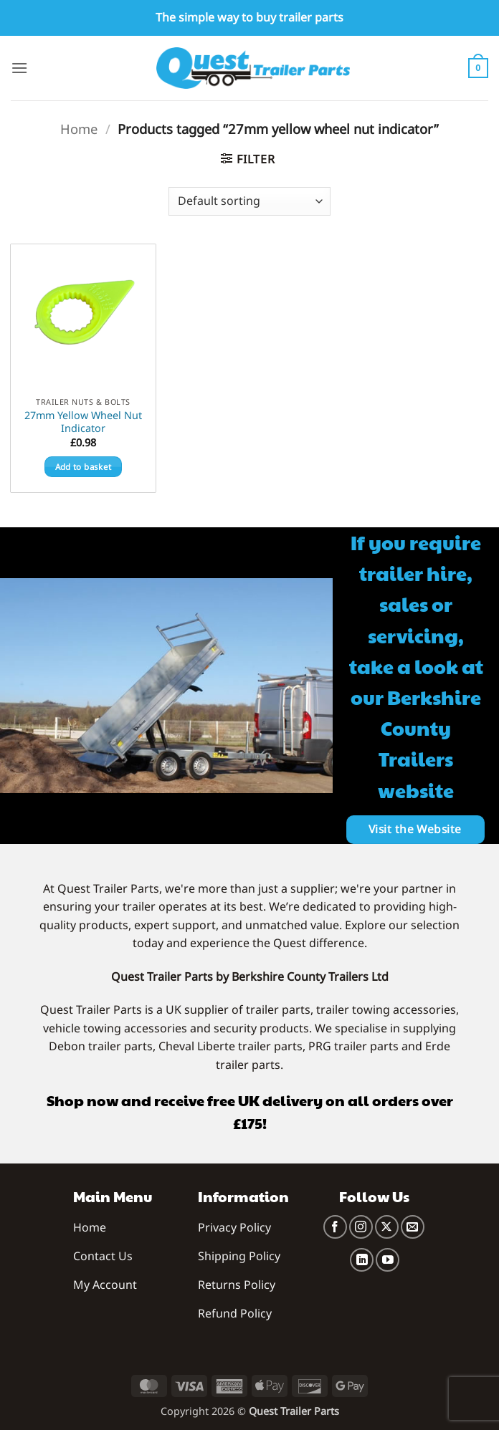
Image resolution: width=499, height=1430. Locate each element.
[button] (19, 67)
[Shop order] (249, 201)
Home (79, 129)
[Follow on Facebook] (335, 1227)
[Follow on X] (387, 1227)
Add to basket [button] (83, 466)
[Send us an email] (412, 1227)
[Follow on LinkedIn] (362, 1260)
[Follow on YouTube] (387, 1260)
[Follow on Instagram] (361, 1227)
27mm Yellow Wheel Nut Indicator (83, 422)
